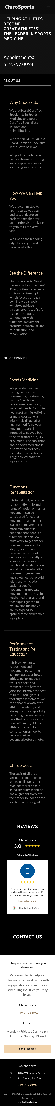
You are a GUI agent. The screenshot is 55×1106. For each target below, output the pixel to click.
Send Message (27, 1011)
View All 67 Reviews (27, 855)
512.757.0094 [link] (18, 64)
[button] (48, 7)
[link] (20, 7)
